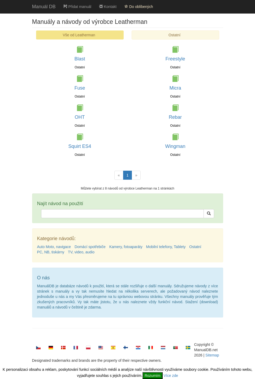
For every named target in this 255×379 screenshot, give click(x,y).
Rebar (175, 117)
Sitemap (212, 355)
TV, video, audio (81, 252)
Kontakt (107, 7)
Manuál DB (44, 6)
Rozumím (153, 375)
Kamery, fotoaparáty (125, 247)
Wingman (175, 146)
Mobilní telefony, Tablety (166, 247)
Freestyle (175, 58)
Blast (79, 58)
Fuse (79, 88)
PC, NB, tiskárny (50, 252)
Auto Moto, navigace (54, 247)
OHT (80, 117)
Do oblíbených (138, 7)
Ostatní (174, 35)
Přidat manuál (77, 7)
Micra (175, 88)
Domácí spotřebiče (90, 247)
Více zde (171, 375)
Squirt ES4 (79, 146)
